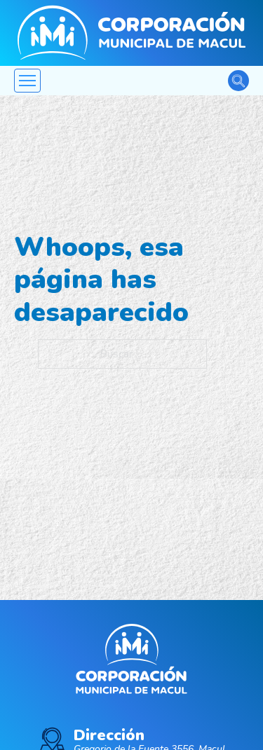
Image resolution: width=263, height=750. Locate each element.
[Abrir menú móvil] (27, 80)
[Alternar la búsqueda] (238, 80)
